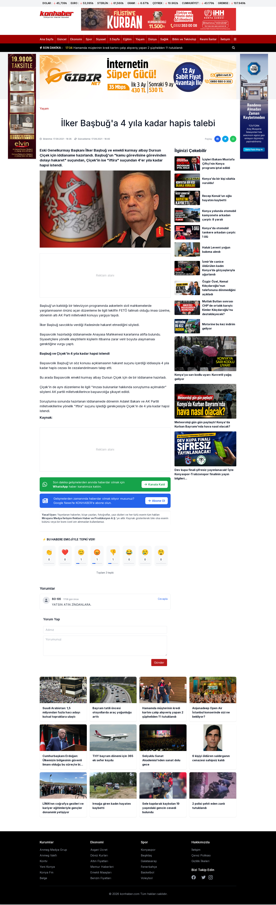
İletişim (225, 39)
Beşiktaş (146, 856)
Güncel (61, 39)
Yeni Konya (47, 867)
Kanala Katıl (154, 484)
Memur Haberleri (102, 867)
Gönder (159, 663)
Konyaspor (148, 850)
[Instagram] (211, 878)
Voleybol (147, 878)
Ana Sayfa (46, 39)
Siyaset (101, 39)
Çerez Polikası (201, 856)
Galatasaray (149, 861)
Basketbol (147, 873)
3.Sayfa (114, 39)
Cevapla (163, 599)
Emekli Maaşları (100, 873)
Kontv (43, 861)
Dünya (152, 39)
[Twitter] (203, 878)
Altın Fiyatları (99, 861)
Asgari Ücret (98, 850)
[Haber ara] (233, 47)
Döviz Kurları (99, 856)
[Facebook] (193, 878)
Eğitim (127, 39)
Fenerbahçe (149, 867)
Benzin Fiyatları (100, 878)
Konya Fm (46, 873)
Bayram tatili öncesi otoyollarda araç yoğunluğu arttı (104, 47)
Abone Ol (156, 500)
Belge (43, 878)
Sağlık (164, 39)
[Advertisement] (105, 275)
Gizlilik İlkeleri (200, 861)
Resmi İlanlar (208, 39)
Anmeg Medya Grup (53, 850)
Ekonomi (76, 39)
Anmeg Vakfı (48, 856)
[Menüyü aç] (235, 39)
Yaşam (140, 39)
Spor (89, 39)
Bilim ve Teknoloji (184, 39)
